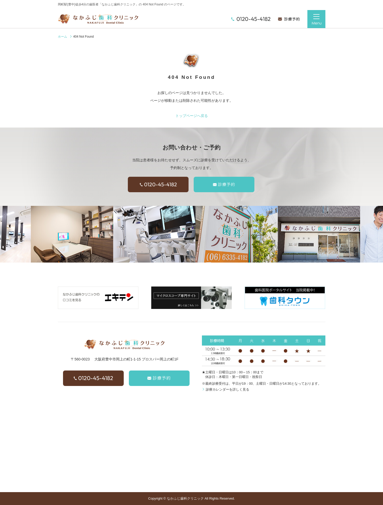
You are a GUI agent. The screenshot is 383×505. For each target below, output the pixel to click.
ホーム (62, 36)
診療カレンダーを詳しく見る (227, 389)
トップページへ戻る (191, 116)
